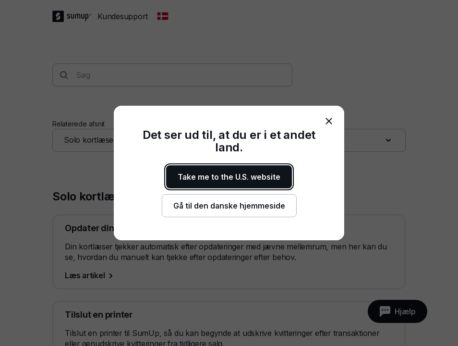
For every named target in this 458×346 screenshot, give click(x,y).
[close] (328, 121)
